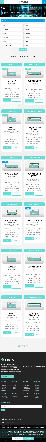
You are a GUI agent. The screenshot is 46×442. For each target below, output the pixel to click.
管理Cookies (17, 438)
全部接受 (29, 438)
